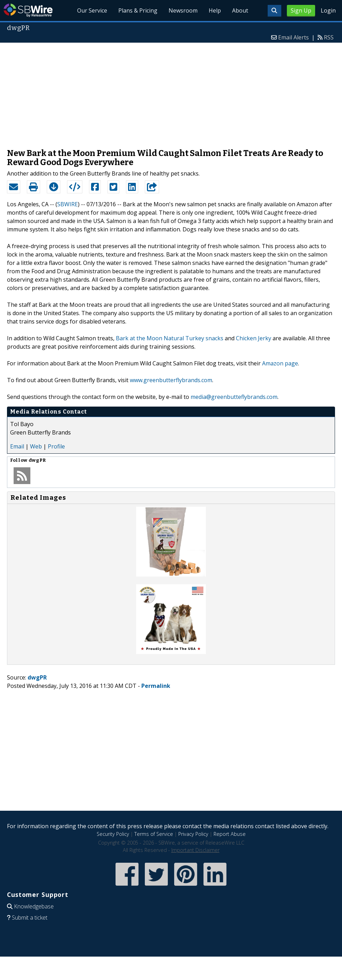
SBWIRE (67, 204)
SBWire (28, 10)
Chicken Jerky (253, 338)
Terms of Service (153, 834)
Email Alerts (293, 37)
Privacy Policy (193, 834)
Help (215, 10)
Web (36, 446)
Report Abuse (230, 834)
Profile (56, 446)
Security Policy (113, 834)
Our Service (92, 10)
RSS (329, 37)
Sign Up (301, 10)
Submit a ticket (29, 917)
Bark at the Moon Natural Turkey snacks (169, 338)
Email (17, 446)
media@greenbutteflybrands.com (234, 397)
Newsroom (183, 10)
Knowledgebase (34, 906)
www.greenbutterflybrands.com (171, 380)
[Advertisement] (171, 92)
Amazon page (280, 363)
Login (328, 10)
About (240, 10)
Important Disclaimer (195, 850)
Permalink (155, 686)
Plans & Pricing (137, 10)
